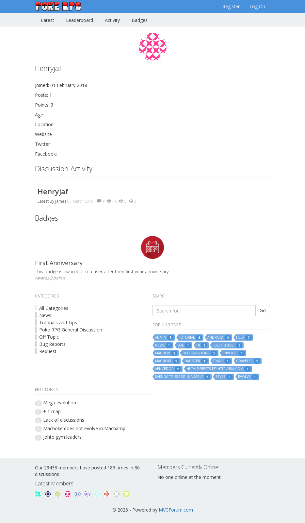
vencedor (168, 369)
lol (184, 345)
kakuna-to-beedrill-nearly (182, 377)
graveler (248, 361)
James (60, 201)
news (163, 345)
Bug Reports (52, 344)
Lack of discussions (63, 420)
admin (164, 337)
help (244, 337)
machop (166, 353)
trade (222, 361)
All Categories (53, 308)
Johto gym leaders (62, 437)
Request (47, 351)
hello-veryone (200, 353)
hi (201, 345)
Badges (140, 20)
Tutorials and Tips (58, 322)
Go (263, 310)
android (219, 337)
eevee (224, 377)
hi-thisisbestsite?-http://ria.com (218, 369)
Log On (257, 6)
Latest (47, 20)
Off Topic (49, 337)
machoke (167, 361)
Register (231, 6)
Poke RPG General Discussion (70, 330)
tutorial (190, 337)
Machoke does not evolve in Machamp (84, 428)
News (45, 315)
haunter (196, 361)
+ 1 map (52, 411)
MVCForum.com (176, 510)
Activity (112, 20)
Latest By (46, 201)
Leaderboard (79, 20)
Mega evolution (59, 402)
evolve (248, 377)
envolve (233, 353)
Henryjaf (53, 191)
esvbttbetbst (227, 345)
